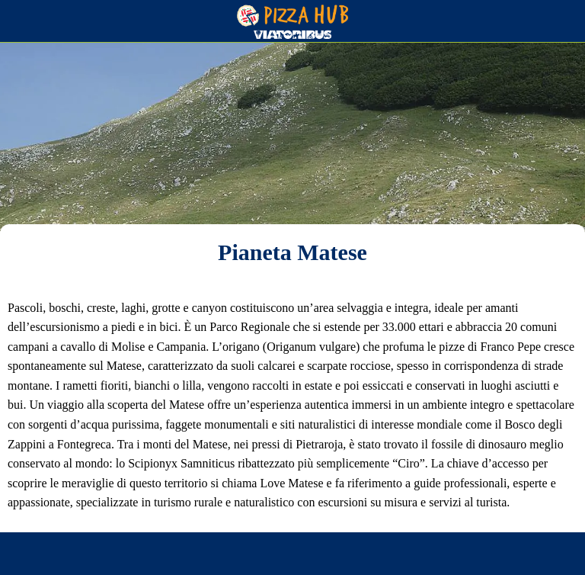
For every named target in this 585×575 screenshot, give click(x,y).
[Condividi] (152, 556)
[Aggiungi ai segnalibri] (432, 556)
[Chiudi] (21, 21)
